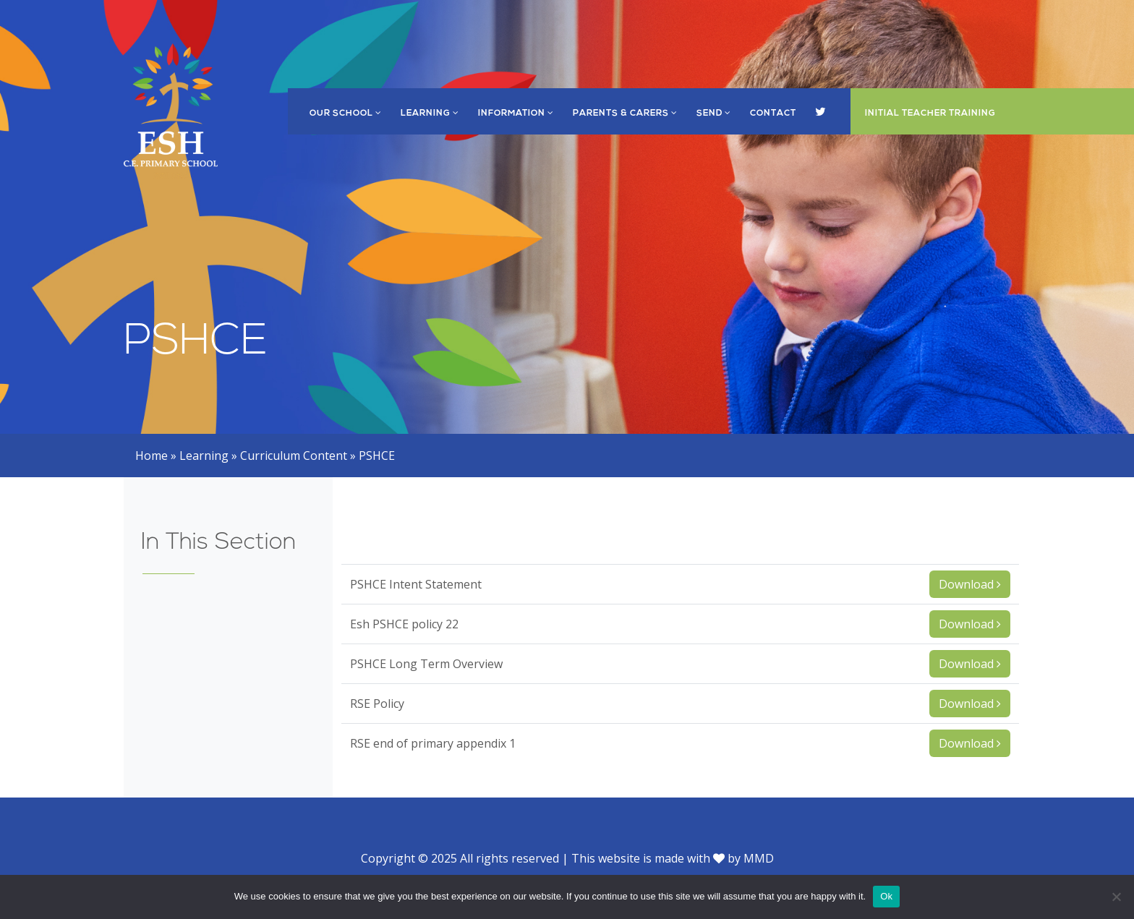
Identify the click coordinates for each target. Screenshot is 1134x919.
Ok (886, 896)
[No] (1116, 896)
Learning (430, 113)
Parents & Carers (625, 113)
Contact (773, 113)
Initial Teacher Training (930, 113)
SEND (713, 113)
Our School (346, 113)
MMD (758, 858)
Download (970, 584)
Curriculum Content (293, 455)
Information (516, 113)
